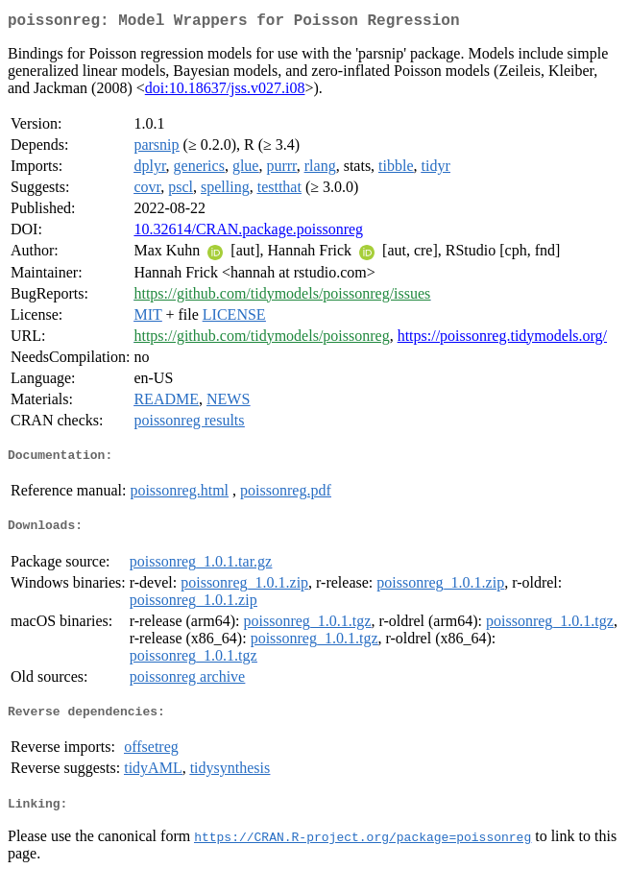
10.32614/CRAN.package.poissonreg (248, 233)
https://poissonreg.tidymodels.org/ (502, 339)
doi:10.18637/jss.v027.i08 (225, 92)
